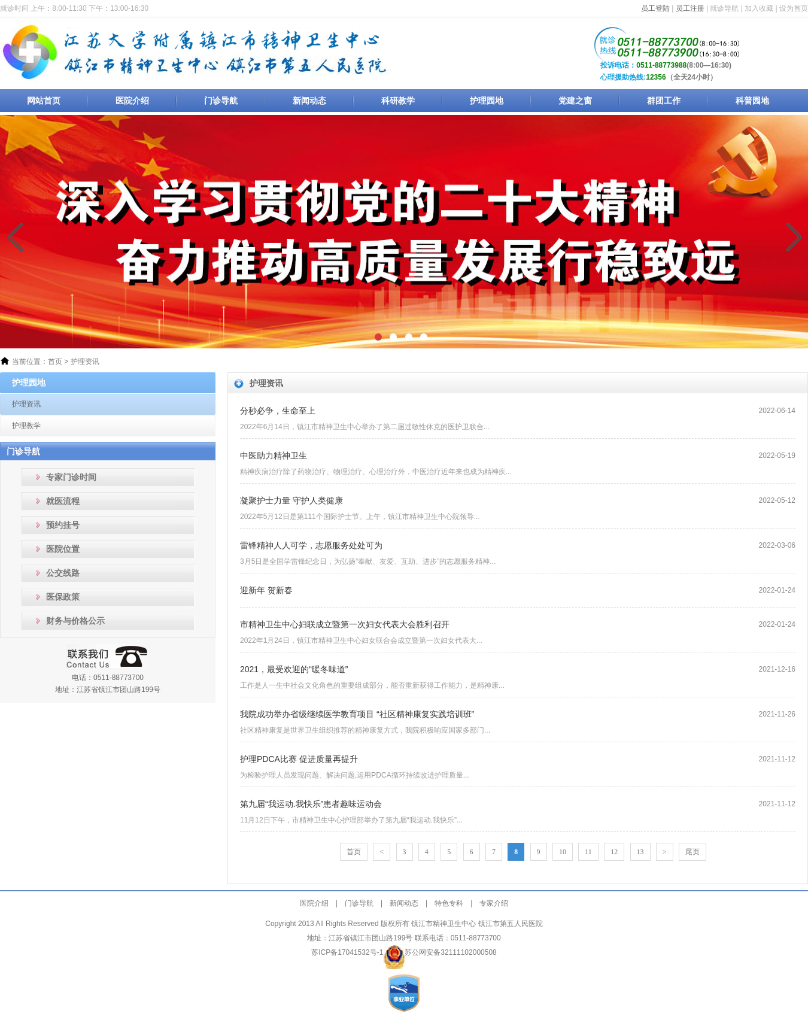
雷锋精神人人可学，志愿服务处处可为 (311, 545)
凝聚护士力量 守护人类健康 (291, 500)
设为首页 (793, 8)
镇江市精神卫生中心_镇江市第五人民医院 (198, 52)
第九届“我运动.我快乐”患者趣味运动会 (311, 804)
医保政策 (63, 597)
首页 (55, 361)
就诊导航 (724, 8)
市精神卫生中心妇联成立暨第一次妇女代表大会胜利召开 (344, 624)
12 (614, 852)
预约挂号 (63, 525)
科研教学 (398, 100)
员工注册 (690, 8)
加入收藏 (759, 8)
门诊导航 (221, 100)
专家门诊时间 (71, 477)
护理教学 (26, 425)
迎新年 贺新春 (266, 590)
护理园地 (486, 100)
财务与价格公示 (75, 621)
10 (562, 852)
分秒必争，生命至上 (277, 410)
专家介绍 (493, 903)
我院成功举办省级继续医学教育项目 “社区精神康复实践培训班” (357, 714)
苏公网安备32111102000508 (450, 952)
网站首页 (43, 100)
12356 (656, 77)
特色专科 (449, 903)
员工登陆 (655, 8)
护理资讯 (85, 361)
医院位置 (63, 549)
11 (588, 852)
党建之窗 (575, 100)
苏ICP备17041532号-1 (347, 952)
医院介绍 (132, 100)
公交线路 (63, 573)
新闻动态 (309, 100)
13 (640, 852)
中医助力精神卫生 (273, 455)
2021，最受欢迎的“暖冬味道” (294, 669)
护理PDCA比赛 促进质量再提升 (299, 759)
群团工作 (664, 100)
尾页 (692, 852)
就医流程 (63, 501)
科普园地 (752, 100)
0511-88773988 (661, 65)
